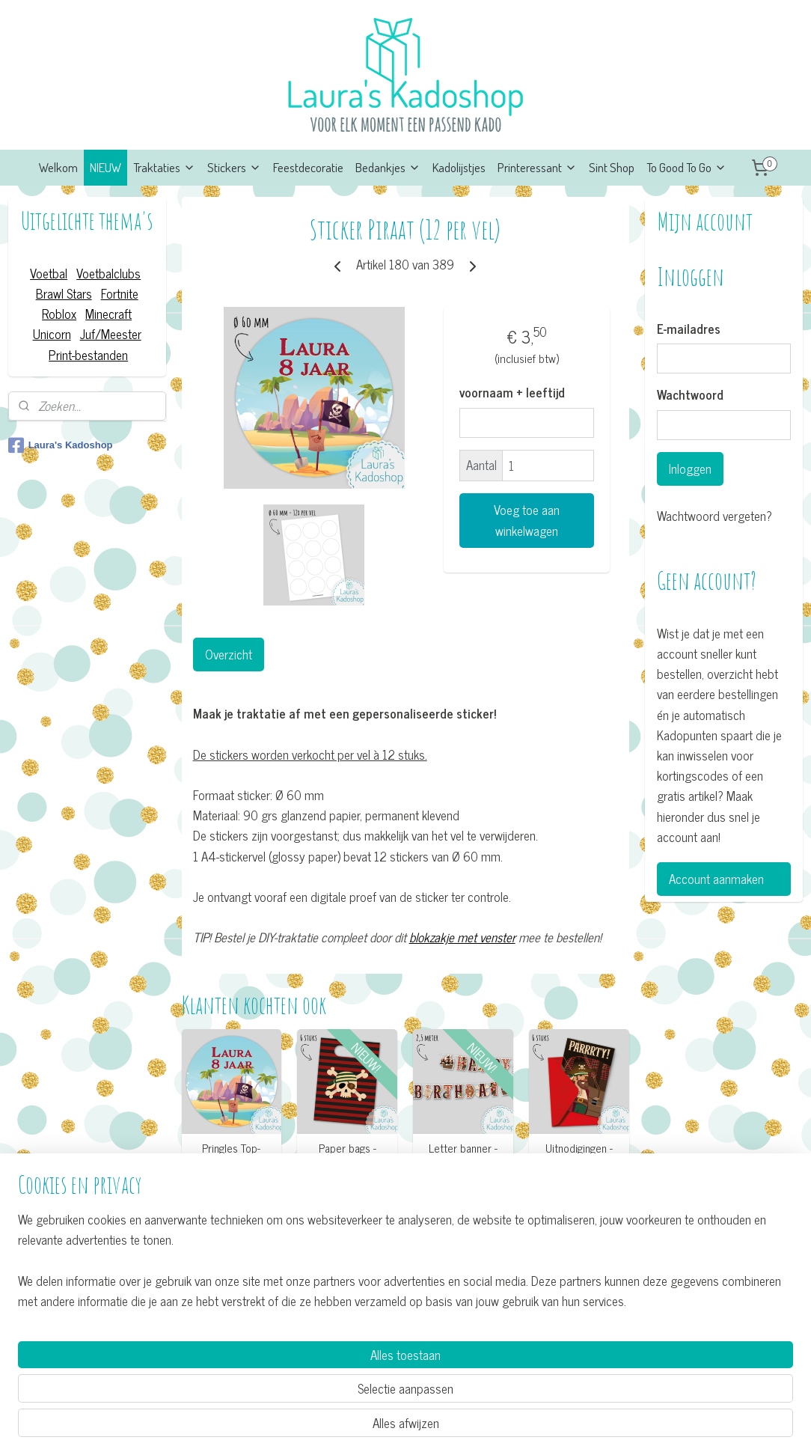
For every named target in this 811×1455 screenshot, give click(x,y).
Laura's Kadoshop (60, 445)
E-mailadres (688, 329)
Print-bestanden (88, 354)
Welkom (58, 167)
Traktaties (164, 167)
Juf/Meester (110, 333)
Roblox (59, 313)
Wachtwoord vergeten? (714, 516)
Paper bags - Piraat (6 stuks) (347, 1154)
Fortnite (119, 293)
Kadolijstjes (459, 167)
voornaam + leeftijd (512, 393)
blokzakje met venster (462, 937)
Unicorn (52, 333)
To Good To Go (686, 167)
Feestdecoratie (308, 167)
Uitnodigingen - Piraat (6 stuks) (579, 1154)
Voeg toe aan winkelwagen (527, 520)
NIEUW (105, 167)
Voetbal (48, 273)
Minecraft (108, 313)
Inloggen (690, 468)
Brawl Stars (64, 293)
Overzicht (228, 654)
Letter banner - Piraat (463, 1154)
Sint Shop (611, 167)
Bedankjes (387, 167)
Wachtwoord (690, 395)
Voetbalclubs (108, 273)
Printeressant (537, 167)
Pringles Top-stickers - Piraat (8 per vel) (232, 1161)
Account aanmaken (716, 878)
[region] (307, 1385)
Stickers (234, 167)
